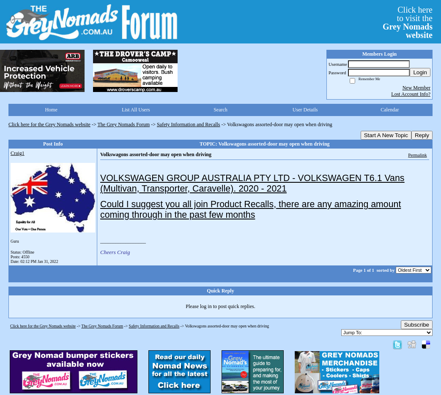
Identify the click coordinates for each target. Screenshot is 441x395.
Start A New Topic (386, 135)
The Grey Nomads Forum (124, 124)
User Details (305, 110)
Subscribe (416, 325)
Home (51, 110)
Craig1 (18, 153)
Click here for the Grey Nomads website (49, 124)
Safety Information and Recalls (188, 124)
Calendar (390, 110)
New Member (416, 88)
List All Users (136, 110)
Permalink (417, 154)
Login (420, 72)
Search (220, 110)
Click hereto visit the (408, 22)
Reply (422, 135)
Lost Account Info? (410, 94)
